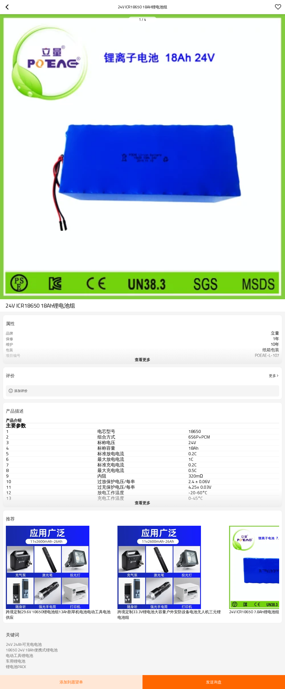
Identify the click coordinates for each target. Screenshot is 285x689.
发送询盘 (214, 682)
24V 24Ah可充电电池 (24, 644)
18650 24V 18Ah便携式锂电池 (32, 650)
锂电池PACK (16, 666)
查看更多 (142, 359)
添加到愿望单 (71, 682)
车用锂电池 (15, 661)
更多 (272, 375)
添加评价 (21, 390)
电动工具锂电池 (19, 655)
